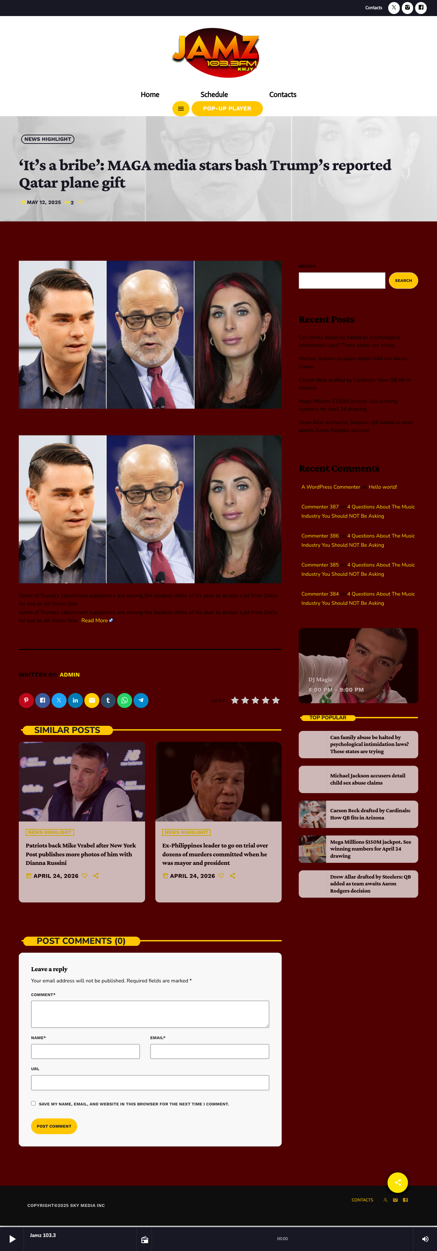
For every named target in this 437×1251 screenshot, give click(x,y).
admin (70, 674)
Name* (38, 1038)
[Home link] (218, 50)
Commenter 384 (320, 594)
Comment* (43, 995)
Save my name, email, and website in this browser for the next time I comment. (134, 1105)
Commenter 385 (320, 565)
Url (35, 1070)
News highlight (48, 139)
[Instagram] (407, 8)
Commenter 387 (320, 507)
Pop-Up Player (227, 108)
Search (307, 266)
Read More (94, 620)
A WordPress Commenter (330, 487)
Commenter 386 (320, 536)
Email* (158, 1038)
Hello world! (383, 487)
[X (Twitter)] (394, 8)
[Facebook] (421, 8)
